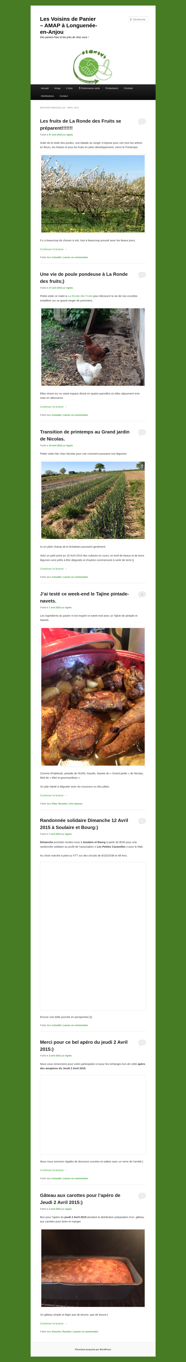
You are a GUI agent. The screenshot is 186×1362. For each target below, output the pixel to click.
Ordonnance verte (89, 88)
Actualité (56, 257)
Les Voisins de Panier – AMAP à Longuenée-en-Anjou (68, 25)
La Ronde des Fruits (80, 295)
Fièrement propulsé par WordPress (93, 1349)
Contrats (128, 88)
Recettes (62, 803)
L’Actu (69, 88)
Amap (57, 88)
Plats (54, 803)
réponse (75, 803)
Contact (64, 96)
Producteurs (111, 88)
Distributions (47, 96)
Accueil (45, 88)
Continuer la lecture (53, 249)
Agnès (69, 134)
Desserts (56, 1331)
